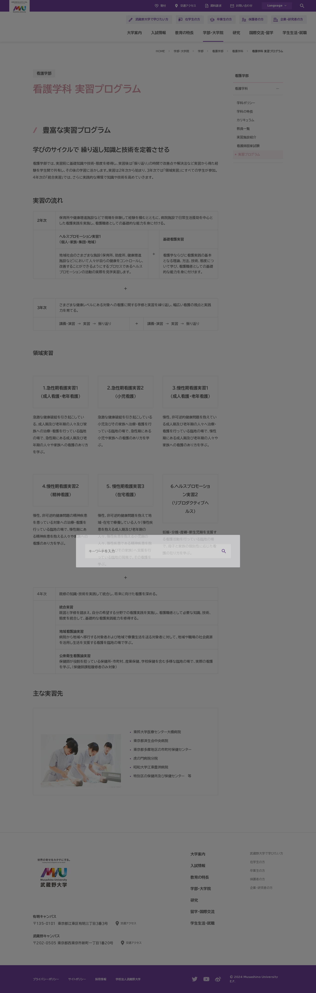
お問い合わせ (244, 5)
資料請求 (215, 5)
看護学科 (237, 51)
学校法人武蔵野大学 (128, 979)
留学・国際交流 (202, 911)
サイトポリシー (77, 979)
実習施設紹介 (246, 137)
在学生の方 (189, 19)
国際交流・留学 (261, 33)
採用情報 (100, 979)
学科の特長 (245, 111)
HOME (160, 51)
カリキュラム (245, 120)
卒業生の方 (221, 19)
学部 (200, 51)
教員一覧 (243, 128)
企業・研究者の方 (288, 19)
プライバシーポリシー (46, 979)
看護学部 (217, 51)
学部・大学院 (213, 33)
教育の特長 (184, 33)
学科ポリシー (246, 103)
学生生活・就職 (295, 33)
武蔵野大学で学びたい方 (148, 19)
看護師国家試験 (248, 146)
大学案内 (134, 33)
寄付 (163, 5)
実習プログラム (249, 154)
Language (274, 5)
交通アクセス (188, 5)
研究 (236, 33)
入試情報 (158, 33)
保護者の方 (253, 19)
